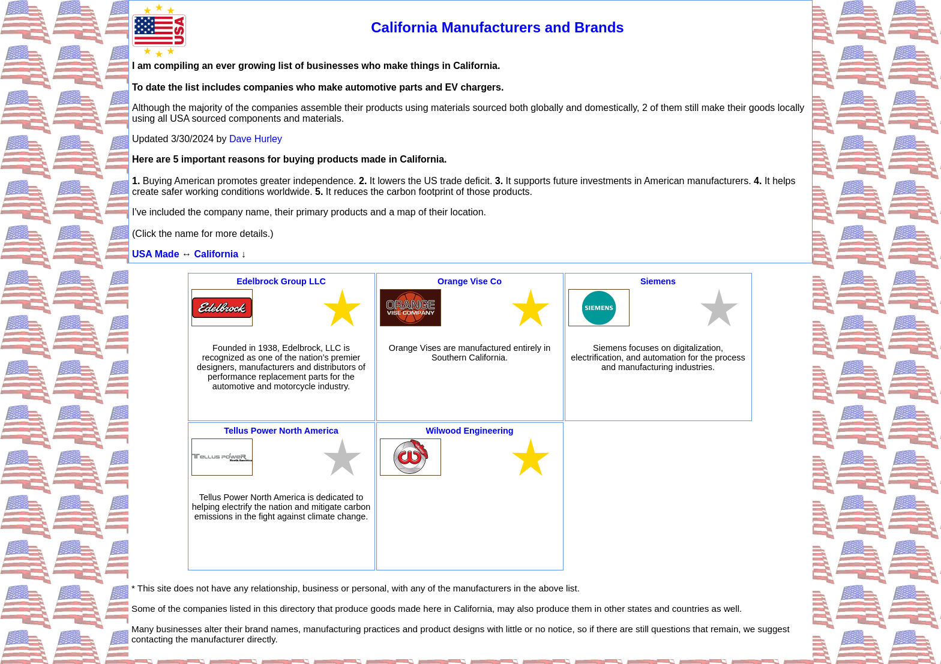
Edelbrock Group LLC (281, 281)
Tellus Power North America (281, 430)
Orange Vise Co (469, 281)
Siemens (658, 281)
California (216, 254)
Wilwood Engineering (469, 430)
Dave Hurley (255, 139)
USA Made (155, 254)
